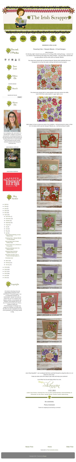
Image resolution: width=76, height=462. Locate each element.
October (8, 220)
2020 (5, 214)
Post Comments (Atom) (52, 450)
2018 (5, 269)
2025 (5, 204)
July (7, 226)
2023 (5, 208)
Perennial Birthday (66, 392)
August (7, 224)
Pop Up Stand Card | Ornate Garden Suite (12, 242)
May (7, 231)
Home (50, 447)
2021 (5, 212)
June (7, 228)
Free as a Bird (48, 392)
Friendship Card (9, 258)
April (7, 233)
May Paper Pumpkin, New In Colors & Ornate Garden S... (12, 255)
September (8, 222)
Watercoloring (65, 394)
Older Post (69, 447)
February (8, 262)
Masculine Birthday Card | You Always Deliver (12, 248)
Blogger (44, 456)
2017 (5, 271)
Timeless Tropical (57, 394)
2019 (5, 267)
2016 (5, 273)
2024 (5, 206)
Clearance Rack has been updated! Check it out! (11, 252)
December (8, 216)
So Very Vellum (40, 394)
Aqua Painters (33, 392)
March (7, 260)
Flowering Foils (41, 392)
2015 (5, 275)
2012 (5, 277)
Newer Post (29, 447)
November (8, 218)
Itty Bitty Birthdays (56, 392)
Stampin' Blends (48, 394)
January (8, 264)
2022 (5, 210)
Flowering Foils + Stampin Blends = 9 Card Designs (13, 238)
